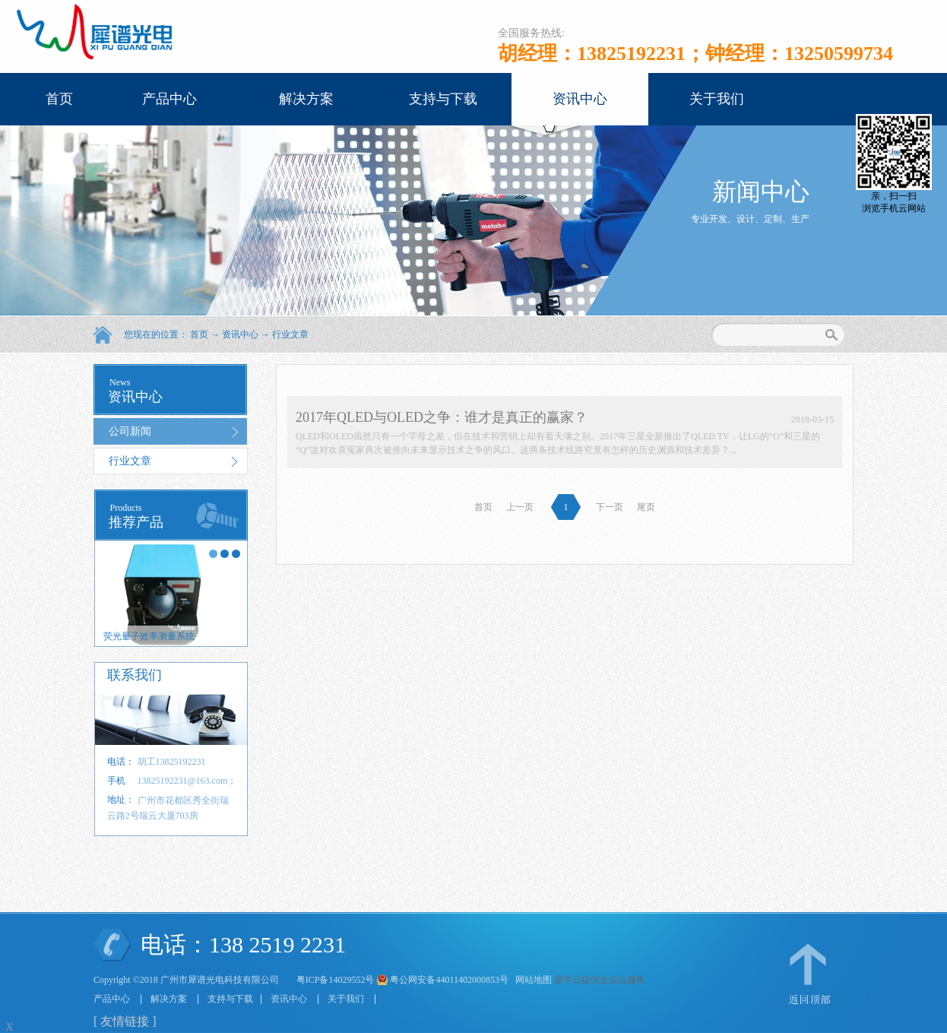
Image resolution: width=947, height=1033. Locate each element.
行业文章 (290, 334)
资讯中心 (240, 334)
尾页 (646, 507)
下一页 (609, 507)
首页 (59, 98)
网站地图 (531, 979)
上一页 (520, 507)
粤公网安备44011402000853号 (449, 979)
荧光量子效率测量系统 (149, 636)
